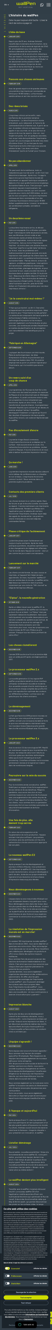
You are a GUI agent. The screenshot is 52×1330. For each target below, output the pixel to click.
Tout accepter (26, 1297)
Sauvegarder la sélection (26, 1292)
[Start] (26, 3)
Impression (28, 1319)
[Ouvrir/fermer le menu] (48, 5)
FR (5, 5)
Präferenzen (16, 1276)
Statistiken (15, 1283)
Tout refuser (26, 1303)
